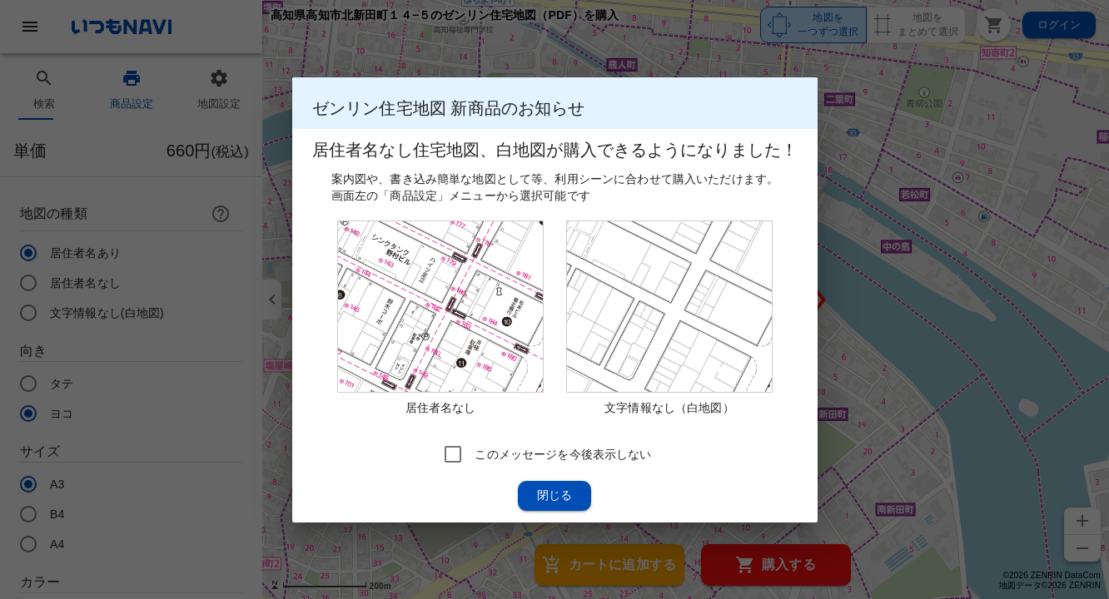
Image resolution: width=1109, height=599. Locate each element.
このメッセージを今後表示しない (563, 453)
